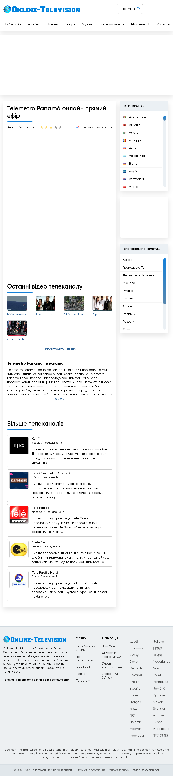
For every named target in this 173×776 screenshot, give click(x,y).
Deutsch (136, 668)
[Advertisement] (86, 63)
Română (159, 688)
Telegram (83, 680)
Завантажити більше (60, 349)
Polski (157, 675)
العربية (134, 641)
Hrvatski (135, 722)
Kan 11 (36, 438)
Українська (161, 728)
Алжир (130, 132)
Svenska (159, 708)
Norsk (157, 668)
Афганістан (134, 117)
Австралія (133, 179)
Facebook (83, 667)
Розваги (163, 24)
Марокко (37, 512)
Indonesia (137, 735)
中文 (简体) (160, 735)
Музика (88, 24)
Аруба (130, 171)
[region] (144, 151)
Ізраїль (36, 443)
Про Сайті (109, 646)
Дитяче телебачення (138, 275)
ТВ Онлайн (12, 24)
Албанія (131, 125)
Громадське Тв (112, 24)
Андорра (132, 140)
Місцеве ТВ (141, 24)
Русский (159, 695)
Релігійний (130, 314)
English (134, 681)
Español (135, 688)
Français (136, 702)
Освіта (128, 306)
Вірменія (132, 163)
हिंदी (132, 715)
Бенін (35, 546)
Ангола (131, 148)
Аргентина (134, 155)
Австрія (131, 186)
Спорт (70, 24)
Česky (134, 655)
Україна (33, 24)
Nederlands (161, 661)
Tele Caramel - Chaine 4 (51, 473)
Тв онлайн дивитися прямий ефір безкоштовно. (36, 679)
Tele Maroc (40, 508)
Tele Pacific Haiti (45, 572)
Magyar (135, 728)
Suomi (134, 695)
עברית (134, 708)
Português (160, 681)
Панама (86, 127)
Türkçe (158, 722)
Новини (53, 24)
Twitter (81, 673)
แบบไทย (159, 715)
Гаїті (34, 477)
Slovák (158, 702)
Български (137, 648)
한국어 (157, 655)
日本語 (157, 648)
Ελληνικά (136, 675)
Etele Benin (40, 542)
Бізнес (127, 259)
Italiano (158, 641)
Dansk (134, 661)
